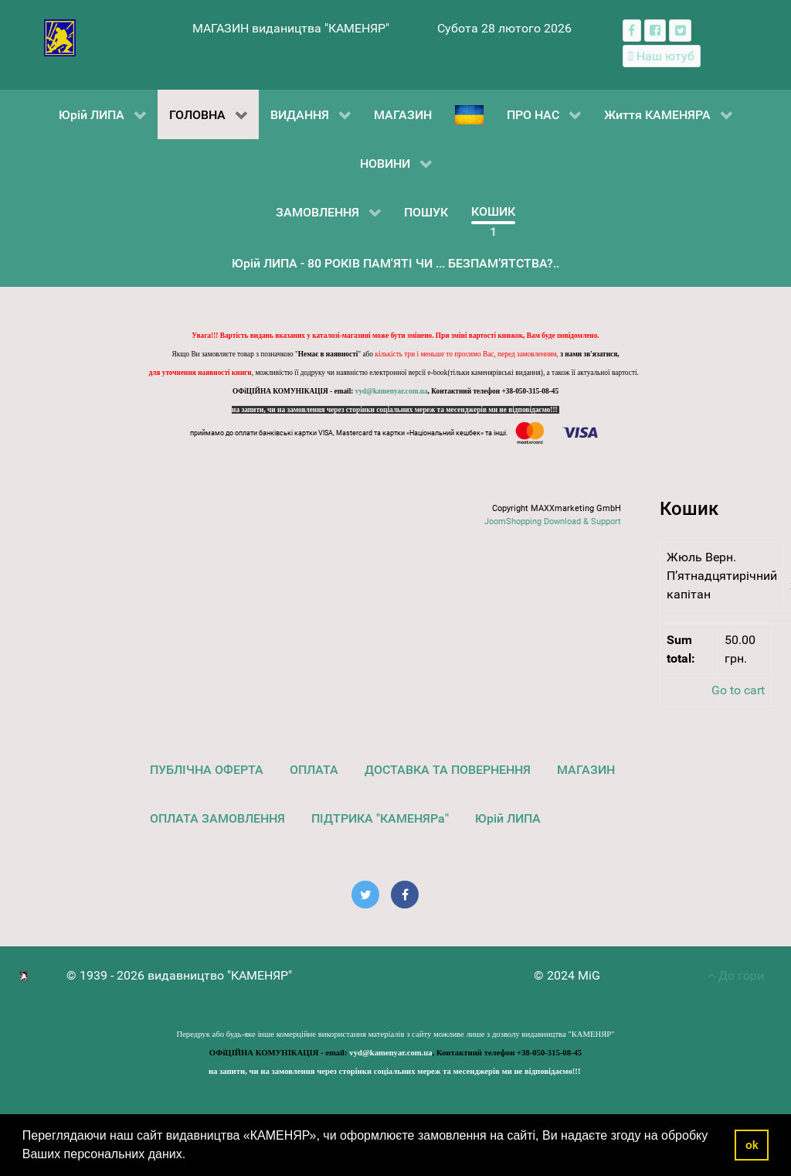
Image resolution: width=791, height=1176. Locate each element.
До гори (736, 975)
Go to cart (738, 690)
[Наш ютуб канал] (662, 56)
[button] (191, 1156)
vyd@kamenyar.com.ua (391, 391)
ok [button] (752, 1145)
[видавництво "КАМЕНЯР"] (60, 36)
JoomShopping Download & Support (552, 521)
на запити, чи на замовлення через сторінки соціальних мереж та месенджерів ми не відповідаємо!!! (395, 410)
